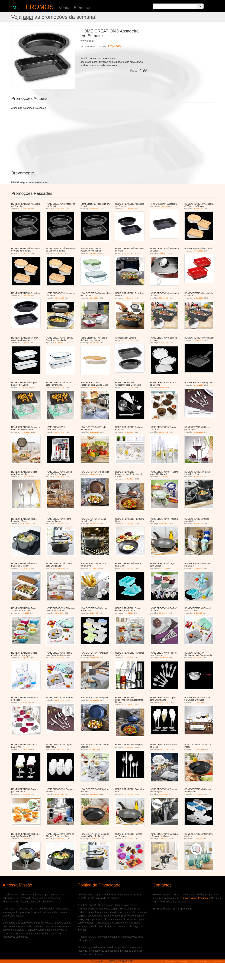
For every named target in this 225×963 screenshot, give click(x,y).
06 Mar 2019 (198, 524)
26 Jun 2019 (163, 568)
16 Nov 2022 (25, 296)
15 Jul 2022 (59, 253)
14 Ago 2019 (59, 658)
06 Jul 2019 (25, 613)
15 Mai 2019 (94, 298)
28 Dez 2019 (25, 794)
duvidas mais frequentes (196, 898)
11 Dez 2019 (163, 702)
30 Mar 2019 (25, 568)
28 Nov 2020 (25, 387)
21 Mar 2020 (25, 839)
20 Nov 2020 (25, 209)
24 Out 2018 (94, 387)
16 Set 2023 (163, 206)
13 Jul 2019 (94, 613)
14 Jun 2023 (94, 343)
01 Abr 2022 (25, 253)
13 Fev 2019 (163, 524)
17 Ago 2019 (94, 658)
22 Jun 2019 (198, 568)
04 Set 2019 (129, 658)
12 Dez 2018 (59, 209)
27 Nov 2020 (59, 387)
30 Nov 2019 (94, 700)
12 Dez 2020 (163, 298)
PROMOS (39, 7)
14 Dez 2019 (94, 209)
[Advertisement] (182, 49)
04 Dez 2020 (129, 253)
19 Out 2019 (129, 298)
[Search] (200, 6)
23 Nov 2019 (59, 700)
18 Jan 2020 (163, 794)
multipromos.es (189, 961)
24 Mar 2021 (198, 209)
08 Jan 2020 (59, 794)
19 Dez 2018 (94, 474)
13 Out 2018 (59, 298)
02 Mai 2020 (163, 839)
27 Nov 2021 (129, 209)
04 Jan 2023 (94, 253)
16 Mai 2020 (198, 839)
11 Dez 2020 (198, 298)
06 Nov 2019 (25, 702)
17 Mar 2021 (25, 343)
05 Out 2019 (198, 658)
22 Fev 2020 (198, 794)
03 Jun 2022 (59, 343)
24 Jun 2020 (198, 340)
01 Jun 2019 (94, 568)
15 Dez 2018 (59, 432)
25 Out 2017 (129, 340)
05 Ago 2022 (198, 251)
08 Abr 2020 (129, 839)
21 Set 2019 (163, 658)
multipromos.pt (171, 961)
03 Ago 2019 (25, 658)
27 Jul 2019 (163, 613)
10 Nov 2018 (198, 385)
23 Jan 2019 (198, 477)
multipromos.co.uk (210, 961)
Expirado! (114, 46)
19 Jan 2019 (163, 477)
